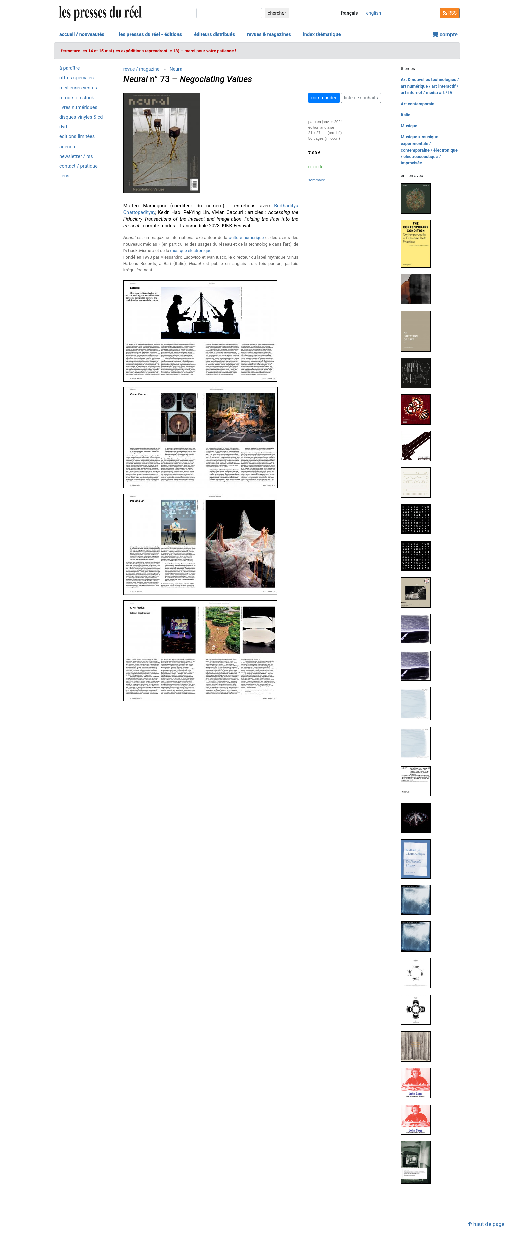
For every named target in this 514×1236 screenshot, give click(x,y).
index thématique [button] (322, 34)
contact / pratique (78, 166)
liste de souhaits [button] (361, 97)
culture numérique (246, 237)
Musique (409, 125)
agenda (67, 147)
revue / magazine (141, 69)
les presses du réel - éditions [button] (150, 34)
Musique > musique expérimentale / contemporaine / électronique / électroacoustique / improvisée (429, 149)
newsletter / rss (76, 156)
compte (445, 34)
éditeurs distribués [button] (214, 34)
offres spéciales (76, 78)
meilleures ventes (78, 88)
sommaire (316, 180)
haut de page (485, 1224)
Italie (405, 114)
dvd (63, 127)
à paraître (69, 68)
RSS (450, 13)
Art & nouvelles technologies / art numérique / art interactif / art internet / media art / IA (430, 86)
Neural (177, 69)
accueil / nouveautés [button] (81, 34)
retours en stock (76, 98)
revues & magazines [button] (269, 34)
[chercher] (229, 13)
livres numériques (78, 107)
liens (64, 176)
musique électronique (191, 250)
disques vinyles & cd (81, 117)
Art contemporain (417, 103)
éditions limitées (77, 136)
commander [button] (324, 97)
